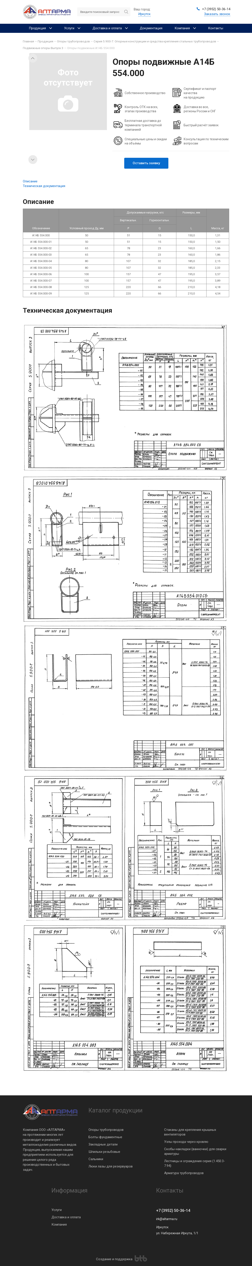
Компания (59, 1224)
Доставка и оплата (66, 1217)
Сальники (96, 1159)
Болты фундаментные (105, 1137)
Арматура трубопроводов (184, 1173)
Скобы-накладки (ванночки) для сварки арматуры (195, 1151)
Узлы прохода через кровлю (186, 1142)
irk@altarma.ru (166, 1219)
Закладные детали (103, 1144)
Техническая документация (44, 186)
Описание (30, 181)
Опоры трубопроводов (106, 1130)
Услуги (56, 1210)
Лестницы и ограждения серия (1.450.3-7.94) (194, 1163)
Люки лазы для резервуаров (111, 1166)
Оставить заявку (146, 163)
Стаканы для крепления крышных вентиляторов (190, 1132)
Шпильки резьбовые (104, 1152)
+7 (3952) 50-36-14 (173, 1210)
